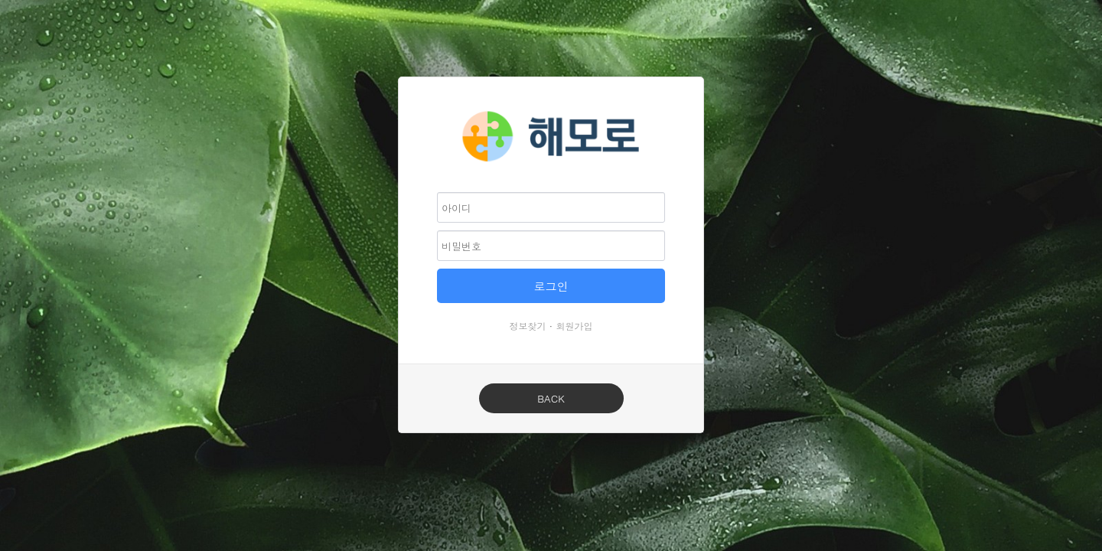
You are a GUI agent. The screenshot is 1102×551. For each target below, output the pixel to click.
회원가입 (574, 325)
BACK (550, 398)
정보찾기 (528, 325)
